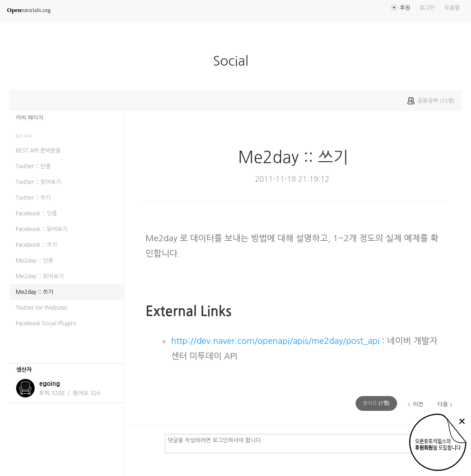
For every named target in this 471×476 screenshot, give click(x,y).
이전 (418, 404)
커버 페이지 (29, 118)
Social (234, 61)
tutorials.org (29, 9)
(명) (376, 403)
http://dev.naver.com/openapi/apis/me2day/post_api (275, 340)
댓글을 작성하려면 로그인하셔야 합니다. (309, 443)
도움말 (452, 8)
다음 (442, 404)
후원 (405, 8)
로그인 (427, 8)
